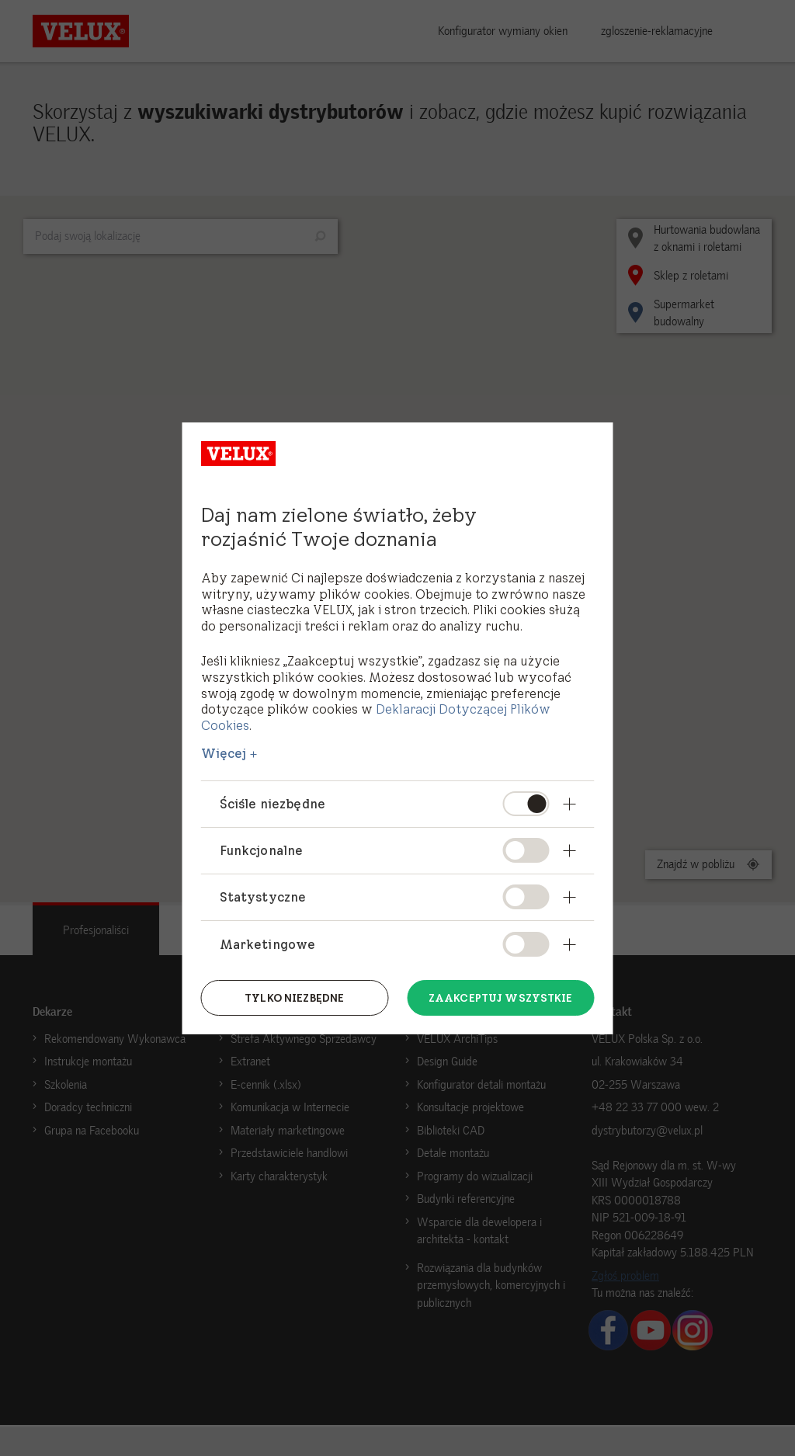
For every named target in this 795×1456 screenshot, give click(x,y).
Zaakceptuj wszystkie (501, 997)
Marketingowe (268, 944)
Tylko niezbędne (295, 997)
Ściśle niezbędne (273, 803)
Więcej (224, 753)
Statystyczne (263, 897)
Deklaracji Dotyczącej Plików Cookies (375, 717)
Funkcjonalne (262, 850)
